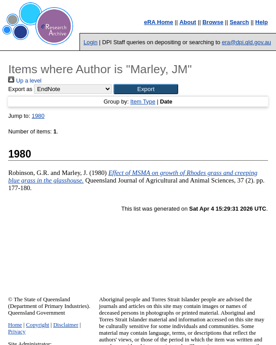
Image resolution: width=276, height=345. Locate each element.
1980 (38, 115)
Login (90, 42)
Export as (20, 89)
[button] (145, 89)
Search (239, 22)
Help (261, 22)
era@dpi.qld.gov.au (246, 42)
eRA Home (158, 22)
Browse (212, 22)
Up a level (24, 80)
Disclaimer (65, 325)
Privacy (16, 331)
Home (15, 325)
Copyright (37, 325)
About (188, 22)
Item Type (142, 101)
